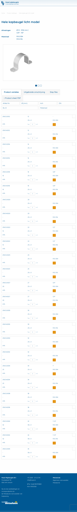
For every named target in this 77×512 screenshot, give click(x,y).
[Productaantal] (32, 124)
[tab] (36, 85)
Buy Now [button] (54, 124)
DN (60, 103)
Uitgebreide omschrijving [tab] (34, 92)
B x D (5, 108)
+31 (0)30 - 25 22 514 (33, 478)
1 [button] (36, 85)
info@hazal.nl (31, 480)
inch (41, 103)
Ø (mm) (24, 103)
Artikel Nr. (6, 103)
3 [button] (41, 85)
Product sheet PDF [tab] (13, 98)
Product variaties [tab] (11, 92)
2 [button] (38, 85)
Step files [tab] (54, 92)
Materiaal (43, 108)
